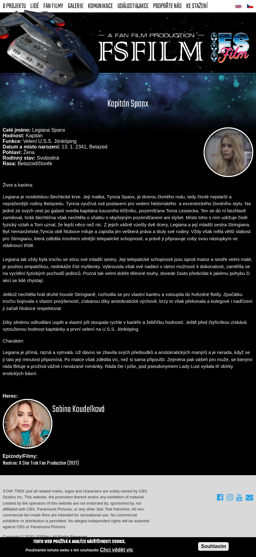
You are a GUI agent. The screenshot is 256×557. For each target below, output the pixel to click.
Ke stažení (197, 6)
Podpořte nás (167, 6)
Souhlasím (213, 546)
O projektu (14, 6)
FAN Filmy (53, 6)
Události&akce (132, 6)
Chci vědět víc (116, 549)
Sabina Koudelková (78, 409)
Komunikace (100, 6)
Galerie (75, 6)
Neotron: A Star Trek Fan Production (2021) (41, 463)
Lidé (34, 6)
